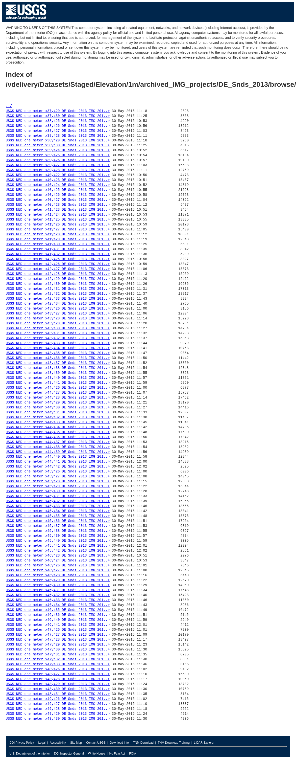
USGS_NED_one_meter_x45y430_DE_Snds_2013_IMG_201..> (58, 491)
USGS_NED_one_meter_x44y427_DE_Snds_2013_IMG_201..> (58, 392)
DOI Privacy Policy (21, 742)
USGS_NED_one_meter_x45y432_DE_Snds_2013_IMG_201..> (58, 501)
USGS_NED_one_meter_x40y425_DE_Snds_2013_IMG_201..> (58, 190)
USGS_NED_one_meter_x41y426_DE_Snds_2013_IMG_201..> (58, 224)
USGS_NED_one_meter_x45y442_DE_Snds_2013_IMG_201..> (58, 550)
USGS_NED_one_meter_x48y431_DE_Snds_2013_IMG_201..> (58, 694)
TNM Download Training (174, 742)
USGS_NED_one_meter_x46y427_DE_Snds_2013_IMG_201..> (58, 570)
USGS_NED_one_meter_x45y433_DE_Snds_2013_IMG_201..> (58, 506)
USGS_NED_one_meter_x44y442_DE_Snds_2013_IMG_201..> (58, 466)
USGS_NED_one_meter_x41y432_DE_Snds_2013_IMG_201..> (58, 254)
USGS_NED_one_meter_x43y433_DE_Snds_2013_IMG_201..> (58, 343)
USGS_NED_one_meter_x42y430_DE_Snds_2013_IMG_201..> (58, 284)
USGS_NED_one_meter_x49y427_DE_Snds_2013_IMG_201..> (58, 704)
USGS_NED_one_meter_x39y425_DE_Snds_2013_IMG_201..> (58, 155)
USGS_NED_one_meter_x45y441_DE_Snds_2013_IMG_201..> (58, 545)
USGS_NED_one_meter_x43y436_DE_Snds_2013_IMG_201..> (58, 358)
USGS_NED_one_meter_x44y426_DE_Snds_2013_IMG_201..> (58, 387)
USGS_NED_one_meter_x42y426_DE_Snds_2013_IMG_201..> (58, 264)
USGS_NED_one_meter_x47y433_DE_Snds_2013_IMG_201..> (58, 664)
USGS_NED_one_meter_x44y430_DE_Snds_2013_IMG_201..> (58, 407)
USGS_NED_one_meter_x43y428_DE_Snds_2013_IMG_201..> (58, 318)
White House (96, 753)
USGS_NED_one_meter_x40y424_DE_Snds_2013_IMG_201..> (58, 185)
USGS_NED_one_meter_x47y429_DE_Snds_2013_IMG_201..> (58, 644)
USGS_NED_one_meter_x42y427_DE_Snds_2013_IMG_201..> (58, 269)
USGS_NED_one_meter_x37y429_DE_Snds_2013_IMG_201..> (58, 111)
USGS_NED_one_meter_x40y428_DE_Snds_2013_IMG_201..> (58, 204)
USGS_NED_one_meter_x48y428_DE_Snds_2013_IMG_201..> (58, 679)
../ (9, 106)
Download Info (119, 742)
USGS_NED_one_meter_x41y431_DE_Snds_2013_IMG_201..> (58, 249)
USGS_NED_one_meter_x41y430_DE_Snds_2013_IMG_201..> (58, 244)
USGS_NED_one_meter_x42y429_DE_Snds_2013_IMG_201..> (58, 279)
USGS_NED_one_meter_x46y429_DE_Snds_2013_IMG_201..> (58, 580)
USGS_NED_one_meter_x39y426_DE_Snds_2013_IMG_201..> (58, 160)
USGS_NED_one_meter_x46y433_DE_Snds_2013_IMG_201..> (58, 600)
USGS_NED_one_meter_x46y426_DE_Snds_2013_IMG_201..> (58, 565)
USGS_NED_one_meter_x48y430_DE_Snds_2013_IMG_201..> (58, 689)
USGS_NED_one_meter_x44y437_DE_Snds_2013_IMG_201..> (58, 442)
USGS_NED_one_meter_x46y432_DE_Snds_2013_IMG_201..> (58, 595)
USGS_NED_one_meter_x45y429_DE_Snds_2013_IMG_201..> (58, 486)
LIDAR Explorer (204, 742)
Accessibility (58, 742)
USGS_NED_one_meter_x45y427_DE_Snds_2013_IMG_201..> (58, 476)
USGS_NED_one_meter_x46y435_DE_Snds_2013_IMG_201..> (58, 610)
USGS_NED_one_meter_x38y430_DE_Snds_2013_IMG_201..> (58, 145)
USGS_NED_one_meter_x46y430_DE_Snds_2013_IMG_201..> (58, 585)
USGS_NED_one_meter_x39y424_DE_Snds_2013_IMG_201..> (58, 150)
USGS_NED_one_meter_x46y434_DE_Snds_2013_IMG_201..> (58, 605)
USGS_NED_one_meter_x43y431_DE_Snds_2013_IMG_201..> (58, 333)
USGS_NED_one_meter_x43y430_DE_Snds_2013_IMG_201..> (58, 328)
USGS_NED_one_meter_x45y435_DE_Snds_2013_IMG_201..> (58, 516)
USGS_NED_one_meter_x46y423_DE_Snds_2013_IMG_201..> (58, 555)
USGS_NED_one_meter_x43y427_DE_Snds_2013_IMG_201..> (58, 313)
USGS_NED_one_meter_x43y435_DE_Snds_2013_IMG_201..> (58, 353)
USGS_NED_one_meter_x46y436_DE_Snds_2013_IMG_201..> (58, 615)
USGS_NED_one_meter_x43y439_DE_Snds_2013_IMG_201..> (58, 373)
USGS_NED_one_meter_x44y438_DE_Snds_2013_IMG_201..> (58, 447)
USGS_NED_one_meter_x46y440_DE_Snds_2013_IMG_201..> (58, 620)
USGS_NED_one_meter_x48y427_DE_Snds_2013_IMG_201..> (58, 674)
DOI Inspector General (69, 753)
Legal (41, 742)
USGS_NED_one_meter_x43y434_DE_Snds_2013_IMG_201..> (58, 348)
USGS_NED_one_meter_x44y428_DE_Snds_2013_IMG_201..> (58, 397)
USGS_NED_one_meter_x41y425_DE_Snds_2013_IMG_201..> (58, 219)
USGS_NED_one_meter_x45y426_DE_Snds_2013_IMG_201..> (58, 471)
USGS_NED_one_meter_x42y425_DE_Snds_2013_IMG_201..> (58, 259)
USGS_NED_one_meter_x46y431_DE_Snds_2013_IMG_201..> (58, 590)
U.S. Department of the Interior (29, 753)
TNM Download (143, 742)
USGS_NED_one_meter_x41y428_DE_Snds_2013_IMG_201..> (58, 234)
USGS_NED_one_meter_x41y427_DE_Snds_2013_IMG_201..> (58, 229)
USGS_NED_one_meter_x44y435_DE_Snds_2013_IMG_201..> (58, 432)
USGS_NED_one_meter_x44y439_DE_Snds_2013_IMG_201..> (58, 452)
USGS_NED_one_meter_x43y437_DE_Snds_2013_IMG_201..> (58, 363)
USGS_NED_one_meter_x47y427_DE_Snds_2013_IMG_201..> (58, 634)
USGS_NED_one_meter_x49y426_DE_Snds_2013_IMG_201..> (58, 699)
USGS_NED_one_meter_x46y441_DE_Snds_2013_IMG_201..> (58, 625)
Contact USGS (96, 742)
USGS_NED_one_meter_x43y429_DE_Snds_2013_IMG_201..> (58, 323)
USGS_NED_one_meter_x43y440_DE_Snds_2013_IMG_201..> (58, 378)
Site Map (76, 742)
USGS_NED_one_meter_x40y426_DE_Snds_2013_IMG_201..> (58, 195)
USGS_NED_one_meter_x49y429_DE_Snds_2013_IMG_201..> (58, 714)
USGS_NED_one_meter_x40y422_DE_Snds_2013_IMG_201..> (58, 175)
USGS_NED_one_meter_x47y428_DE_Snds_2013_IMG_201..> (58, 639)
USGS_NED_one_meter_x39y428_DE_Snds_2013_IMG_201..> (58, 170)
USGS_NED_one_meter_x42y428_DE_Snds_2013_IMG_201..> (58, 274)
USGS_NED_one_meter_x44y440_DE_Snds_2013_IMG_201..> (58, 456)
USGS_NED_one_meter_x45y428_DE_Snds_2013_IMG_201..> (58, 481)
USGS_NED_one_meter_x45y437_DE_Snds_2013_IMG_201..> (58, 526)
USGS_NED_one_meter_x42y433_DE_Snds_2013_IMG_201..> (58, 298)
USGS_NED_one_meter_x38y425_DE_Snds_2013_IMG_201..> (58, 121)
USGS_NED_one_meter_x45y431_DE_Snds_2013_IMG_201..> (58, 496)
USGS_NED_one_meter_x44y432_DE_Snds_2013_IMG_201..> (58, 417)
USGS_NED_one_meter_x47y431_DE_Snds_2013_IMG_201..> (58, 654)
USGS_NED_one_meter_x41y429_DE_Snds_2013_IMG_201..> (58, 239)
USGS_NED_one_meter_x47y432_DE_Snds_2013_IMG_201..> (58, 659)
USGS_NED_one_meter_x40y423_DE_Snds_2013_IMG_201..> (58, 180)
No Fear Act (117, 753)
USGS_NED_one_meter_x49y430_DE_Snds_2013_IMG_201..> (58, 718)
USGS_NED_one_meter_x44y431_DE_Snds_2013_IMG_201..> (58, 412)
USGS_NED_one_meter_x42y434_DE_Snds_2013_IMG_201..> (58, 303)
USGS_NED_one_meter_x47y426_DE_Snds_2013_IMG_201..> (58, 629)
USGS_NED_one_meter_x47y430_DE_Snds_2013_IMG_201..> (58, 649)
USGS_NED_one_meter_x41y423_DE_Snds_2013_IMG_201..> (58, 209)
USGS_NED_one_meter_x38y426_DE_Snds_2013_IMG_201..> (58, 126)
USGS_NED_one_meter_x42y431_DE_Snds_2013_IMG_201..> (58, 289)
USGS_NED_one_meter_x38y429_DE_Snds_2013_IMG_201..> (58, 140)
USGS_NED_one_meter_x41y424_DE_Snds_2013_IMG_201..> (58, 214)
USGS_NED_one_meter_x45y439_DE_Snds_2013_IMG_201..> (58, 536)
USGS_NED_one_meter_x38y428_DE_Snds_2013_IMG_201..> (58, 136)
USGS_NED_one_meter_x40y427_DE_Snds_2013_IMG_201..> (58, 200)
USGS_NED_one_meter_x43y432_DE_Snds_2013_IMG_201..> (58, 338)
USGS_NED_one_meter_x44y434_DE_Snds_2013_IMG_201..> (58, 427)
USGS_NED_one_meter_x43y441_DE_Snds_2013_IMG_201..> (58, 382)
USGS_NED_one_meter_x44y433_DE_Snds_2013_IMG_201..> (58, 422)
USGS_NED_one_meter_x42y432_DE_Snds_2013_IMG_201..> (58, 293)
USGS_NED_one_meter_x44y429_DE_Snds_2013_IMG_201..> (58, 402)
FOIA (132, 753)
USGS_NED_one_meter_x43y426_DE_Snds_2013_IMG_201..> (58, 308)
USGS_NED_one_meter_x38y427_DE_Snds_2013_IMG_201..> (58, 131)
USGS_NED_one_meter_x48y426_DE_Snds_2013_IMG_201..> (58, 669)
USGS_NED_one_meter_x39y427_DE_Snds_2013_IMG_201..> (58, 165)
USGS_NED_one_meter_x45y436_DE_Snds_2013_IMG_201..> (58, 521)
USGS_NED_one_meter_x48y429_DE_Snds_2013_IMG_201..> (58, 684)
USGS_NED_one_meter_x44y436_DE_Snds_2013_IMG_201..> (58, 437)
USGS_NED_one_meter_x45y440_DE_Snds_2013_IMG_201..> (58, 540)
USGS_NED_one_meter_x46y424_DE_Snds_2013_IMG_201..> (58, 560)
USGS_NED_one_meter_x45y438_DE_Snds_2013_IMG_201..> (58, 531)
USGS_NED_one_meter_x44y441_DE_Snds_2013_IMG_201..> (58, 461)
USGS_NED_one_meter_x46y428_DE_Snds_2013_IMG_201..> (58, 575)
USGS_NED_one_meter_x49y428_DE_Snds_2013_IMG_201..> (58, 709)
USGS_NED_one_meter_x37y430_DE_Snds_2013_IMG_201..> (58, 116)
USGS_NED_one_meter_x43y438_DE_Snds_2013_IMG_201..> (58, 368)
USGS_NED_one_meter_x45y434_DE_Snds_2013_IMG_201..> (58, 511)
